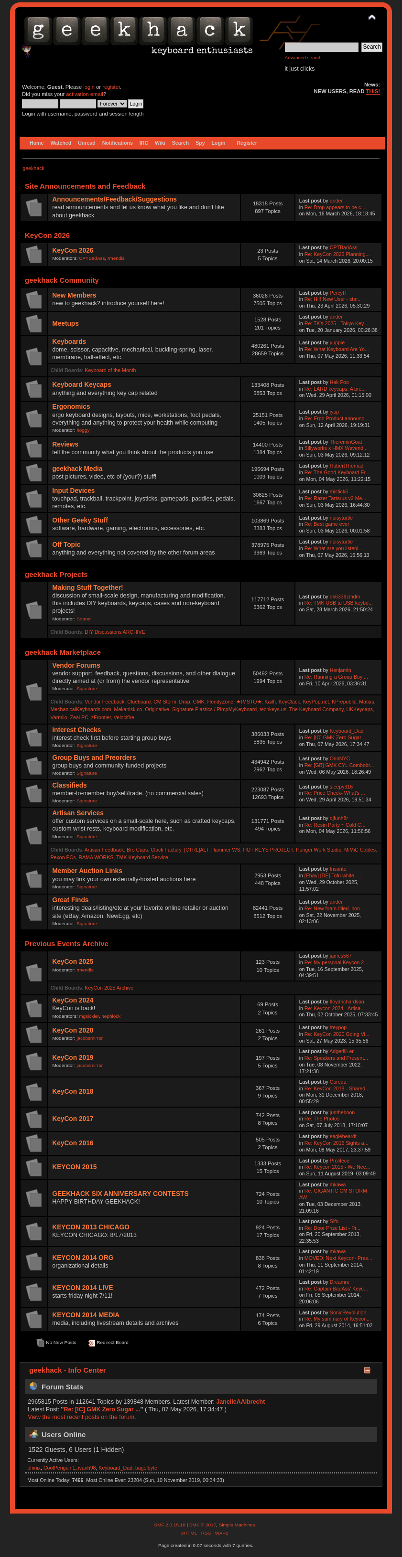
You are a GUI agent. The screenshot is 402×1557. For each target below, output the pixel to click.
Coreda (338, 1082)
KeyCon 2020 (72, 1030)
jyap (334, 412)
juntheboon (342, 1112)
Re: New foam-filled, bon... (334, 908)
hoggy (82, 430)
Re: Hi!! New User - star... (333, 299)
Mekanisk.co (128, 709)
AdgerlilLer (341, 1051)
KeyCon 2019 (72, 1057)
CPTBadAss (92, 258)
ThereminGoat (346, 442)
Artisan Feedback (104, 850)
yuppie (337, 342)
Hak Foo (339, 382)
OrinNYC (340, 758)
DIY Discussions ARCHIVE (115, 632)
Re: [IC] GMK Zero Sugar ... (335, 737)
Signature (86, 688)
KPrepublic (344, 701)
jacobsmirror (89, 1038)
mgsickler (89, 1016)
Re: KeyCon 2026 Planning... (337, 254)
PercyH (338, 293)
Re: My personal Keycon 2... (336, 962)
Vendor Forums (76, 665)
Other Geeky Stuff (80, 520)
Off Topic (66, 544)
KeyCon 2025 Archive (109, 988)
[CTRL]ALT (196, 850)
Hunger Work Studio (318, 850)
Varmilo (59, 717)
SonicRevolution (348, 1312)
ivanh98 (87, 1468)
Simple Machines (237, 1524)
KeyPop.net (316, 701)
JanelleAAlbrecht (240, 1401)
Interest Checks (76, 730)
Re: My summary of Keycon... (337, 1319)
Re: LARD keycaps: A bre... (335, 389)
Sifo (334, 1221)
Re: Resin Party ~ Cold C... (334, 825)
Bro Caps (137, 850)
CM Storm (164, 701)
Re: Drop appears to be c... (334, 207)
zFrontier (101, 717)
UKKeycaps (360, 709)
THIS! (373, 91)
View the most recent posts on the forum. (82, 1417)
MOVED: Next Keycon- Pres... (338, 1258)
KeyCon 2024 (72, 1000)
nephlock (110, 1016)
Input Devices (73, 490)
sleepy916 (341, 786)
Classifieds (69, 785)
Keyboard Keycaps (81, 384)
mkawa (338, 1184)
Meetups (65, 323)
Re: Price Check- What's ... (334, 793)
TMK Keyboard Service (142, 857)
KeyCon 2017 (72, 1118)
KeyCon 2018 (72, 1091)
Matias (366, 701)
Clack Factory (166, 850)
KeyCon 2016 (72, 1143)
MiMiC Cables (360, 850)
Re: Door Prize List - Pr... (332, 1228)
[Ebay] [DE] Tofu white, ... (332, 875)
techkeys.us (273, 709)
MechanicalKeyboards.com (81, 709)
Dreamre (339, 1282)
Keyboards (69, 341)
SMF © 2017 (202, 1524)
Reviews (65, 444)
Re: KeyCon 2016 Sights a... (336, 1143)
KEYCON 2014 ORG (82, 1257)
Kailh (270, 701)
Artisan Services (78, 813)
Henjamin (340, 670)
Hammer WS (225, 850)
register (111, 87)
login (89, 87)
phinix (34, 1468)
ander (336, 200)
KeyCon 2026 (72, 250)
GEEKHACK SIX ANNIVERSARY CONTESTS (120, 1193)
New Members (74, 295)
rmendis (116, 258)
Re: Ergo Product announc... (336, 418)
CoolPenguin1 (59, 1468)
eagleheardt (343, 1136)
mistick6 (339, 491)
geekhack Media (77, 468)
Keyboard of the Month (110, 370)
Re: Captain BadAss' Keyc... (336, 1288)
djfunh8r (339, 818)
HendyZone (220, 701)
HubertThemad (347, 466)
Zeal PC (79, 717)
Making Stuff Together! (87, 587)
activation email (84, 94)
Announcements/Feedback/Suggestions (114, 199)
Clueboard (139, 701)
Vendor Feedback (104, 701)
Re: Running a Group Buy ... (336, 677)
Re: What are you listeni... (333, 548)
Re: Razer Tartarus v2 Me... (335, 498)
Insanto (338, 869)
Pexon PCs (63, 857)
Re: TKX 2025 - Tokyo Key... (336, 323)
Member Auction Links (87, 870)
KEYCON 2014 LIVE (82, 1287)
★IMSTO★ (248, 701)
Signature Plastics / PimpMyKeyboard (214, 709)
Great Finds (70, 900)
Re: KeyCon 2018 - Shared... (336, 1088)
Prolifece (339, 1160)
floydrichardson (347, 1001)
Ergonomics (71, 406)
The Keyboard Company (316, 709)
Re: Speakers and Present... (336, 1058)
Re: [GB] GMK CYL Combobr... (339, 765)
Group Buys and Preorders (94, 757)
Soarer (83, 618)
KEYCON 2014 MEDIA (86, 1315)
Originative (157, 709)
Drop (184, 701)
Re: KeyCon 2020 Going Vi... (336, 1034)
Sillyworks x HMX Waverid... (336, 448)
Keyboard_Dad (347, 731)
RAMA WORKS (95, 857)
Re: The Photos (321, 1118)
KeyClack (289, 701)
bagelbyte (146, 1468)
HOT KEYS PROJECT (268, 850)
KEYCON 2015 (74, 1167)
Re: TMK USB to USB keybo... (338, 603)
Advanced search (303, 57)
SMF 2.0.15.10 (170, 1524)
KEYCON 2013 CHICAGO (91, 1227)
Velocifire (124, 717)
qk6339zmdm (345, 596)
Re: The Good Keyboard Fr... (336, 472)
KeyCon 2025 (72, 961)
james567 (341, 956)
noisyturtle (341, 518)
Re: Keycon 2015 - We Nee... (337, 1167)
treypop (338, 1027)
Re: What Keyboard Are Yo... (336, 349)
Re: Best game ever (326, 524)
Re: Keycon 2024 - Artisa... (334, 1008)
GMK (198, 701)
